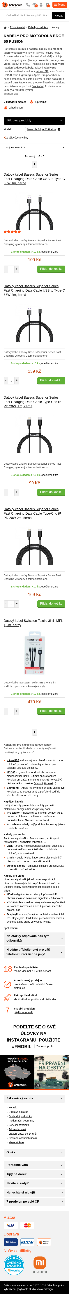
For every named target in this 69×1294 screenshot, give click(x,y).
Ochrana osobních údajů (23, 1138)
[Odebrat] (43, 129)
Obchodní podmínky (20, 1116)
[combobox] (33, 147)
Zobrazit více (11, 93)
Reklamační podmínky (21, 1120)
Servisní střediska (19, 1125)
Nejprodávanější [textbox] (15, 147)
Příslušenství (17, 27)
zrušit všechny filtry (16, 137)
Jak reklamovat (17, 1129)
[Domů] (4, 27)
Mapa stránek (16, 1142)
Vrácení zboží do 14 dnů (22, 1133)
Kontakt (13, 1107)
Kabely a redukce (38, 27)
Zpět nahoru (11, 928)
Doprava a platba (18, 1111)
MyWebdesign (44, 1289)
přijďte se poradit (23, 1012)
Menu (59, 4)
